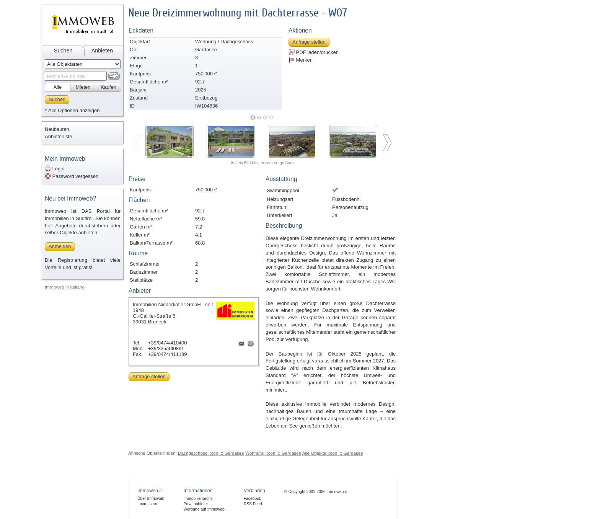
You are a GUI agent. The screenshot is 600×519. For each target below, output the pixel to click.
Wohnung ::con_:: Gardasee (273, 452)
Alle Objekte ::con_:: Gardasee (332, 452)
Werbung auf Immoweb (203, 509)
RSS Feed (253, 504)
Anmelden (60, 246)
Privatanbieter (195, 504)
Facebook (252, 498)
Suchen (63, 50)
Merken (301, 60)
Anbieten (102, 50)
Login (54, 168)
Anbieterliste (58, 136)
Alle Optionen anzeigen (73, 110)
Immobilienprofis (197, 498)
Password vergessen (71, 176)
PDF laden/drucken (314, 52)
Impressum (147, 504)
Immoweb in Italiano (65, 286)
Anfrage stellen (309, 42)
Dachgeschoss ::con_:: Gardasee (211, 452)
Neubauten (57, 129)
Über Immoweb (150, 498)
